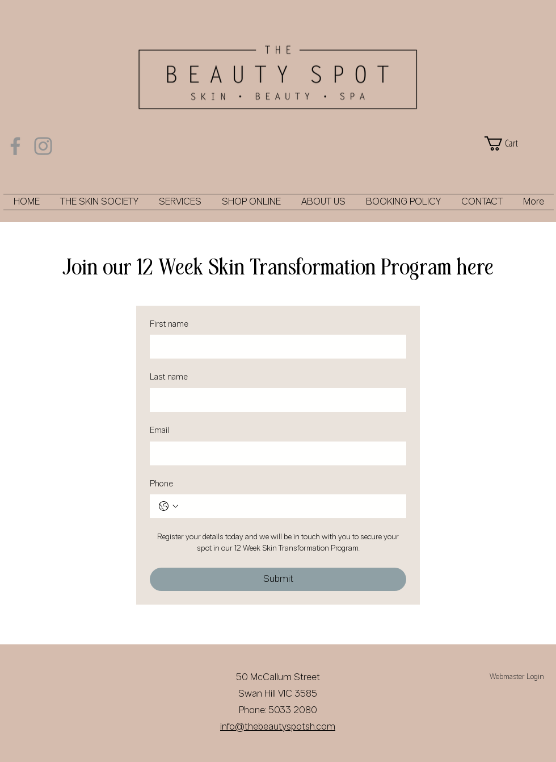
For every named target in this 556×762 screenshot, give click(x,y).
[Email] (274, 453)
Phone (161, 484)
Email (159, 431)
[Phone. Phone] (289, 506)
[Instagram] (43, 146)
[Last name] (274, 400)
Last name (169, 377)
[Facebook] (15, 146)
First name (169, 324)
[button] (516, 143)
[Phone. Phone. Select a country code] (168, 506)
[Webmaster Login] (517, 677)
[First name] (274, 346)
